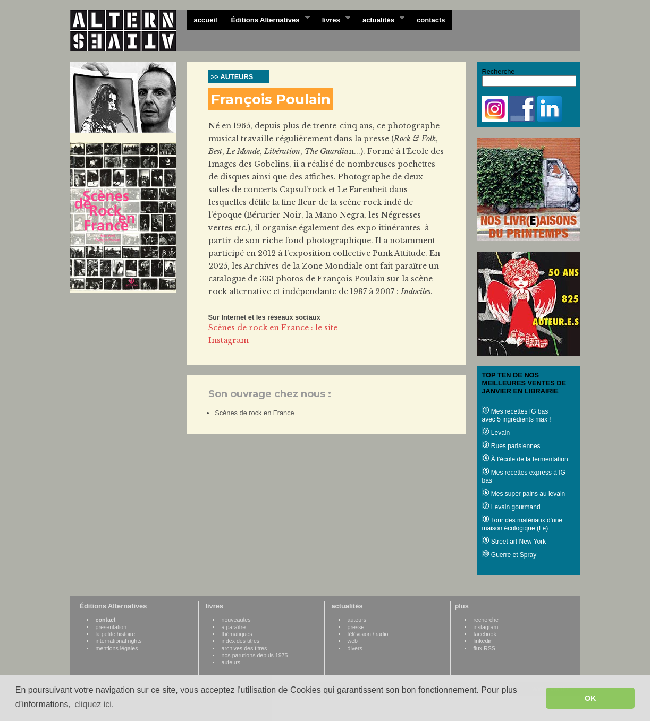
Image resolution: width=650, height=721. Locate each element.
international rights (119, 641)
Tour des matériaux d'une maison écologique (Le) (522, 524)
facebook (485, 634)
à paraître (234, 627)
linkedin (483, 641)
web (353, 641)
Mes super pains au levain (523, 493)
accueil (205, 20)
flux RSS (484, 648)
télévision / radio (368, 634)
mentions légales (117, 648)
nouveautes (236, 619)
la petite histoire (116, 634)
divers (355, 648)
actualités (380, 19)
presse (356, 627)
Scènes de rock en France (254, 413)
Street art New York (514, 541)
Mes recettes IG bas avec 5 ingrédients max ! (516, 415)
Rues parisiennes (511, 446)
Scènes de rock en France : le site (272, 327)
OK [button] (590, 698)
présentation (111, 627)
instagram (486, 627)
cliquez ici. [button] (94, 704)
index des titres (241, 641)
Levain (496, 432)
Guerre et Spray (509, 555)
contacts (431, 20)
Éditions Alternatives (267, 19)
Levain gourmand (511, 507)
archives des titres (244, 648)
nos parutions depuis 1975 (255, 655)
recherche (486, 619)
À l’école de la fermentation (525, 459)
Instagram (228, 340)
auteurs (231, 662)
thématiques (237, 634)
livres (332, 19)
